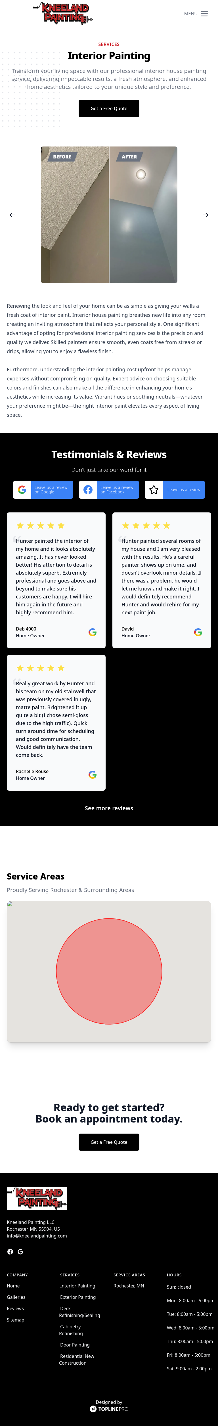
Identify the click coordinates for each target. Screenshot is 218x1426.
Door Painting (75, 1345)
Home (13, 1286)
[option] (109, 214)
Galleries (16, 1297)
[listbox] (109, 214)
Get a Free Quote (109, 108)
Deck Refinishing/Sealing (79, 1311)
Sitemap (15, 1320)
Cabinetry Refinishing (71, 1330)
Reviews (15, 1308)
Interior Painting (77, 1286)
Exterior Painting (78, 1297)
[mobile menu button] (204, 13)
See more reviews (109, 808)
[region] (109, 214)
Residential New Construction (76, 1359)
